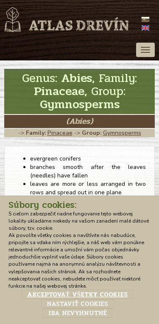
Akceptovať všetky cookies (77, 294)
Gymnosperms (122, 133)
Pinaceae (60, 133)
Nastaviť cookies (77, 303)
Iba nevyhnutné (77, 313)
